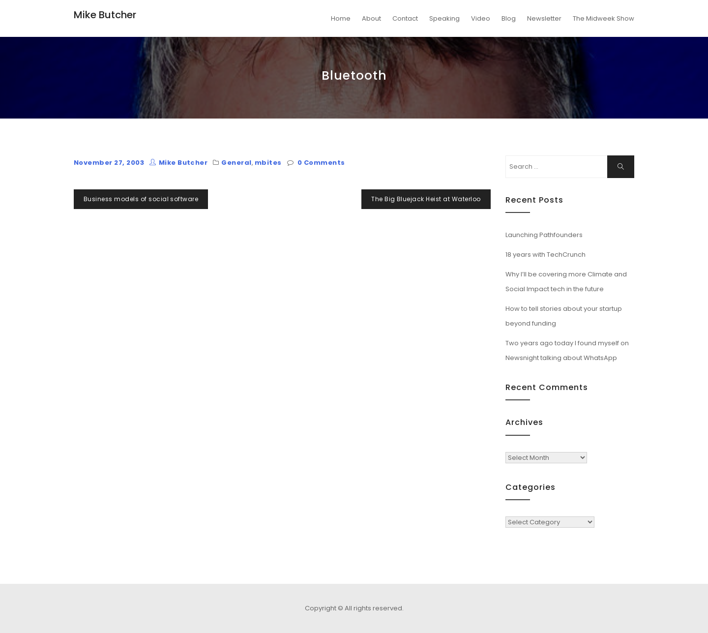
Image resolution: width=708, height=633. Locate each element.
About (371, 18)
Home (341, 18)
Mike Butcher (105, 15)
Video (480, 18)
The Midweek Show (603, 18)
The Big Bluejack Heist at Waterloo (425, 199)
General (236, 162)
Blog (509, 18)
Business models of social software (141, 199)
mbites (268, 162)
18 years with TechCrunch (545, 254)
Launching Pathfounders (544, 235)
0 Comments (321, 162)
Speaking (444, 18)
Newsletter (544, 18)
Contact (405, 18)
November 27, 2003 (109, 162)
